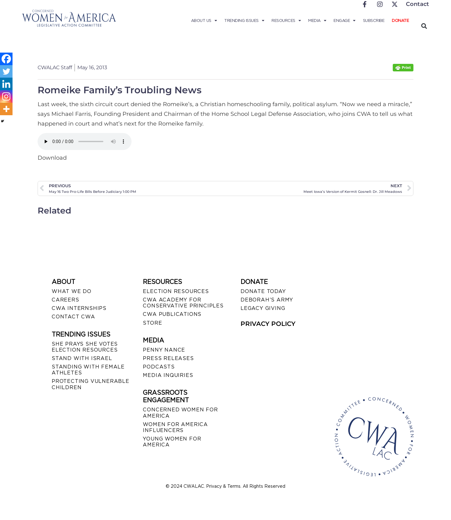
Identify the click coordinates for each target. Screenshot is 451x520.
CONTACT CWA (73, 317)
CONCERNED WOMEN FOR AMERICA (180, 413)
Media (317, 21)
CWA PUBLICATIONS (172, 314)
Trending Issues (244, 21)
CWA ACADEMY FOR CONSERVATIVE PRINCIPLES (183, 303)
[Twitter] (6, 71)
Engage (344, 21)
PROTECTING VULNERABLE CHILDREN (90, 384)
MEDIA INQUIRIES (168, 375)
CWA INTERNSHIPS (79, 308)
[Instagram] (6, 96)
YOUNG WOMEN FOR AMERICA (172, 442)
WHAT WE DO (71, 291)
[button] (424, 26)
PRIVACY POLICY (268, 323)
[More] (6, 109)
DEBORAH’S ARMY (267, 300)
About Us (204, 21)
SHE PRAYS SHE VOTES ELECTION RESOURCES (85, 347)
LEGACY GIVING (263, 308)
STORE (152, 323)
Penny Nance (164, 350)
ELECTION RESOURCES (176, 291)
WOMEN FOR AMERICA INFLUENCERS (175, 427)
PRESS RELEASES (168, 358)
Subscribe (374, 20)
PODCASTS (158, 367)
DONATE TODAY (263, 291)
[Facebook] (6, 59)
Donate (400, 20)
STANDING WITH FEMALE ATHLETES (88, 370)
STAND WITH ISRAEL (82, 358)
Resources (286, 21)
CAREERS (65, 300)
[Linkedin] (6, 84)
